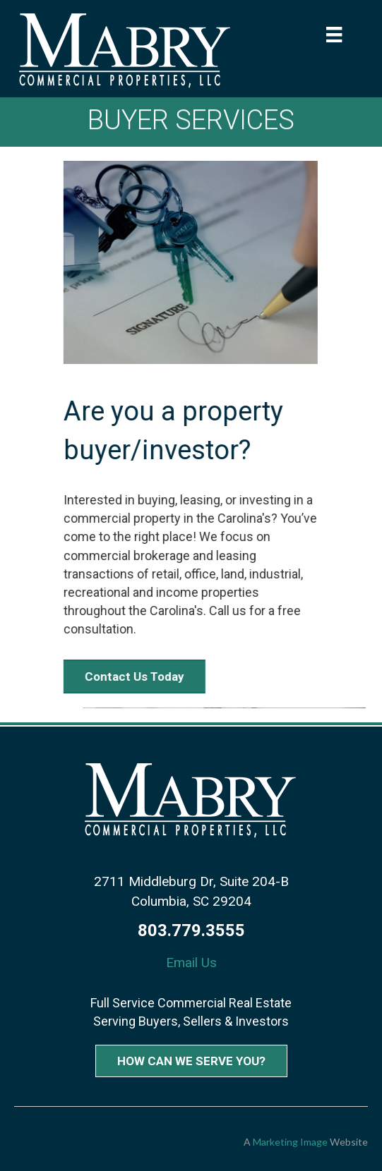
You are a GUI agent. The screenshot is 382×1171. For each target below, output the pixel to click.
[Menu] (334, 34)
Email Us (191, 962)
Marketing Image (290, 1142)
